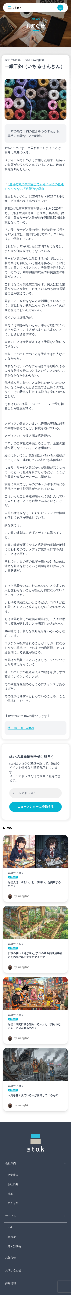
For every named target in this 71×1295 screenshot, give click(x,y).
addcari (12, 1237)
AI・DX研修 (14, 1246)
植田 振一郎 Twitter (21, 728)
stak (10, 1227)
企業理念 (13, 1174)
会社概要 (13, 1184)
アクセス (13, 1203)
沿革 (10, 1193)
